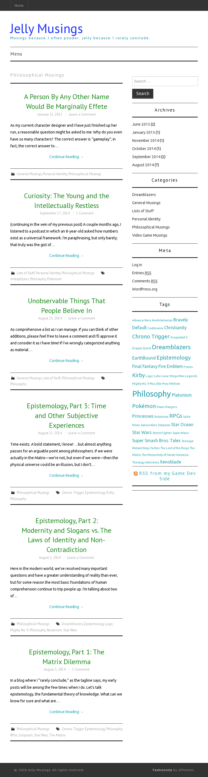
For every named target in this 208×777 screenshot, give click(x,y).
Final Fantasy (145, 366)
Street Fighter (162, 433)
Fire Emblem (170, 366)
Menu (16, 54)
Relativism (54, 630)
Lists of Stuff (26, 273)
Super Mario (181, 433)
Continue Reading (66, 157)
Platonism (54, 279)
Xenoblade (170, 461)
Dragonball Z (178, 337)
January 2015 (143, 132)
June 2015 (141, 124)
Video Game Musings (149, 235)
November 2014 (145, 140)
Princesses (143, 416)
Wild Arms (152, 462)
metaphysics (19, 279)
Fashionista (162, 770)
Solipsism (26, 735)
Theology (138, 462)
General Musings (29, 174)
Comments (145, 281)
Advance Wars (141, 320)
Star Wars (70, 630)
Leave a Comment (82, 114)
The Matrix (57, 735)
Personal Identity (55, 174)
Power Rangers (167, 407)
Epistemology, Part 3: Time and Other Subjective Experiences (66, 415)
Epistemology (95, 492)
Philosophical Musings (85, 174)
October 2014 (144, 148)
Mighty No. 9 (19, 630)
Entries (141, 273)
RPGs (13, 735)
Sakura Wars (149, 425)
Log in (137, 265)
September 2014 (146, 157)
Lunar (165, 376)
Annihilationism (162, 320)
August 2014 (143, 165)
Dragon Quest (141, 348)
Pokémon (144, 406)
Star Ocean (182, 424)
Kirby (110, 492)
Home (19, 5)
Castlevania (155, 328)
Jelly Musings (46, 28)
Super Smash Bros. (150, 440)
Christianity (175, 327)
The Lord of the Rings (174, 448)
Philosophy (38, 279)
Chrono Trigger (73, 492)
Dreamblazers (72, 624)
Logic (109, 624)
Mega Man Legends (183, 376)
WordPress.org (144, 289)
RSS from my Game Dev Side (167, 476)
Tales (175, 440)
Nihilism (174, 383)
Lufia (157, 376)
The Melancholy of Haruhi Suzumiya (165, 454)
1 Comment (84, 213)
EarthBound (144, 357)
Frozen (188, 366)
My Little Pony (159, 383)
